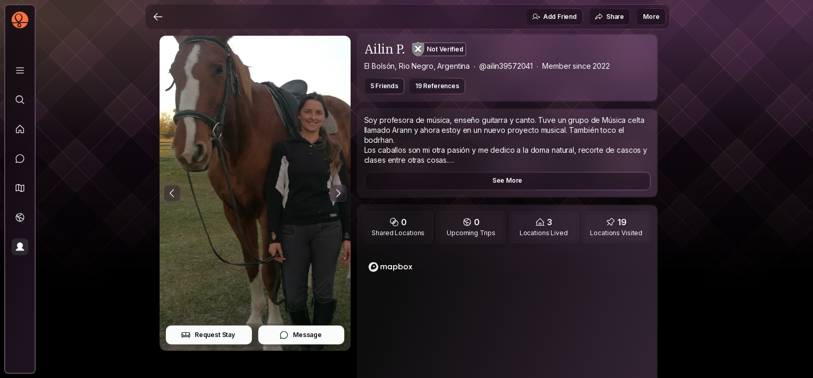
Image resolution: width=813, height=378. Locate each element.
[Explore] (20, 99)
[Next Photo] (338, 193)
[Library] (20, 70)
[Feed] (20, 129)
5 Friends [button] (385, 86)
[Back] (158, 16)
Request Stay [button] (208, 335)
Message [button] (300, 335)
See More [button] (507, 180)
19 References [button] (437, 86)
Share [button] (609, 17)
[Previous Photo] (172, 193)
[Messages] (20, 158)
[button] (20, 188)
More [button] (651, 16)
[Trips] (20, 217)
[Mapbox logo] (390, 267)
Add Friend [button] (554, 17)
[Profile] (20, 246)
